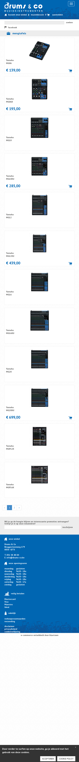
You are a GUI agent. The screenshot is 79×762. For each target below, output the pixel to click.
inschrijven (67, 527)
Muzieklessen (36, 14)
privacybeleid (10, 629)
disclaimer (9, 626)
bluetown (53, 635)
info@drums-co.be (15, 557)
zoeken (69, 22)
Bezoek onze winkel (16, 14)
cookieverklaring (12, 631)
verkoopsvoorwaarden (14, 618)
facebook (10, 27)
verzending (9, 621)
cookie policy (66, 758)
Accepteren (48, 758)
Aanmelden (57, 14)
